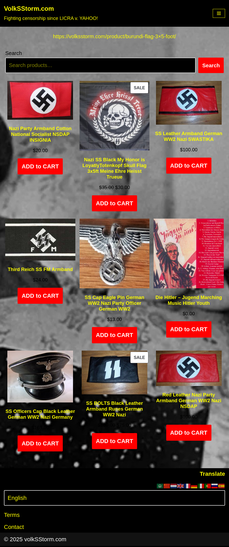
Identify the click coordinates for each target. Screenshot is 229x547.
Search (13, 53)
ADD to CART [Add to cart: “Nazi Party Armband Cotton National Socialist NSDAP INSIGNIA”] (40, 167)
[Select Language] (114, 499)
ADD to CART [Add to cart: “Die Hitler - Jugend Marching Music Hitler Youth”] (188, 330)
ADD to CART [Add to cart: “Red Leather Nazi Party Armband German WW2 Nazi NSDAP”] (188, 433)
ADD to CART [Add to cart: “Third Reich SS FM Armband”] (40, 296)
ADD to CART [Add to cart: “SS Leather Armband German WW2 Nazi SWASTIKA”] (188, 166)
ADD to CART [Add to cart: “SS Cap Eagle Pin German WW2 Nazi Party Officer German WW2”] (114, 336)
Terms (12, 516)
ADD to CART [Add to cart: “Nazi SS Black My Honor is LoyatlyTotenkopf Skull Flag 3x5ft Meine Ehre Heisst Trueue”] (114, 204)
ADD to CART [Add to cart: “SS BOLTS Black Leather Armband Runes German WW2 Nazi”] (114, 442)
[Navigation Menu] (219, 13)
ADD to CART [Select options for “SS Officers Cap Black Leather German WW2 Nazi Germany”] (40, 444)
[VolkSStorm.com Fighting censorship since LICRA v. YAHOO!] (51, 13)
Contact (14, 528)
